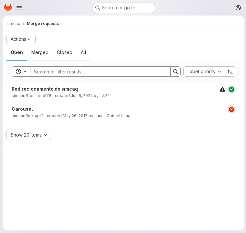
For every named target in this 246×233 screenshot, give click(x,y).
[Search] (96, 71)
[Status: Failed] (230, 109)
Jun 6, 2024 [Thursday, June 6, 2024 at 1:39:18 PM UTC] (82, 95)
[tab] (16, 52)
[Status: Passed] (230, 89)
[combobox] (203, 71)
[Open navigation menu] (19, 8)
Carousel (22, 109)
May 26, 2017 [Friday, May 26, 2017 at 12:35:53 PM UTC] (75, 115)
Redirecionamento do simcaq (45, 89)
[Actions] (21, 39)
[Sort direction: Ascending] (229, 71)
